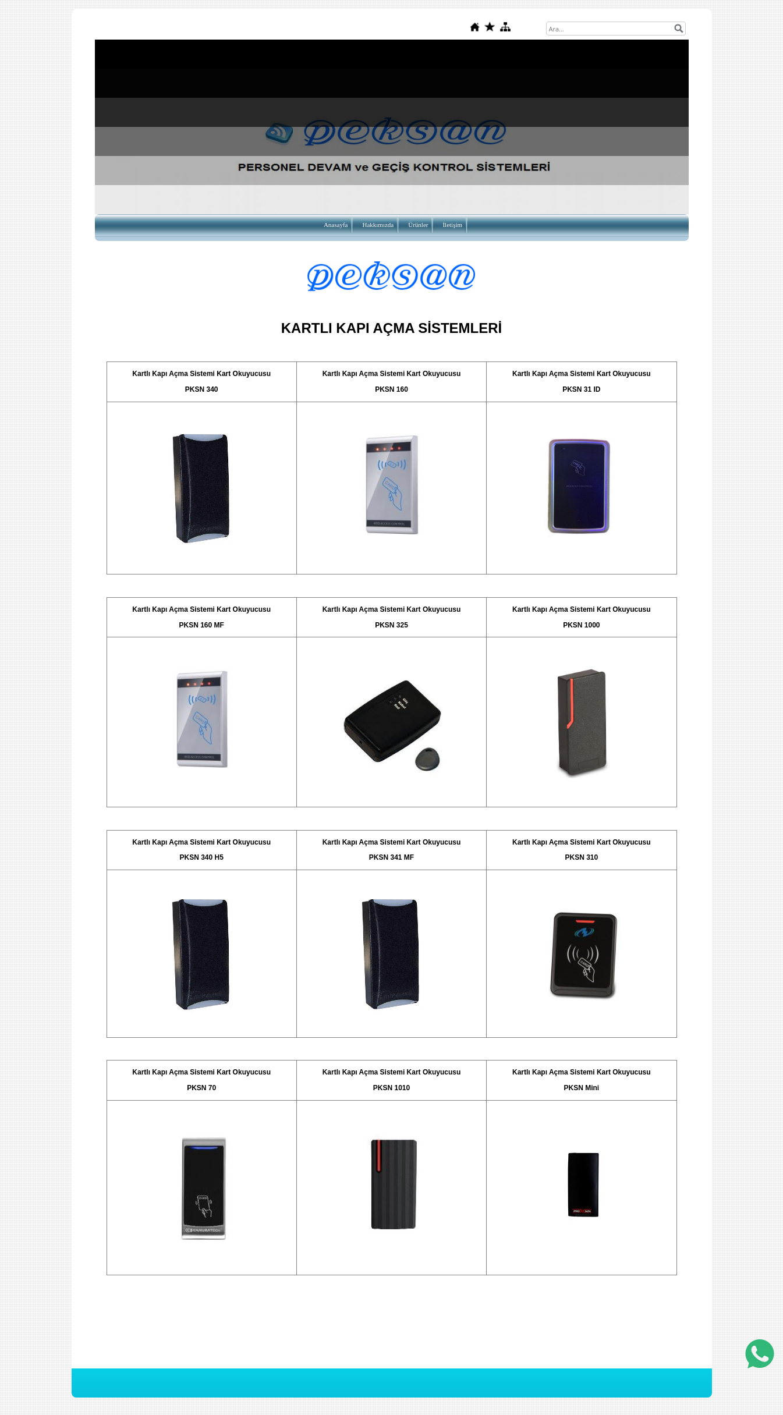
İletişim (452, 224)
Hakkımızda (378, 224)
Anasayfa (336, 224)
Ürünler (418, 224)
